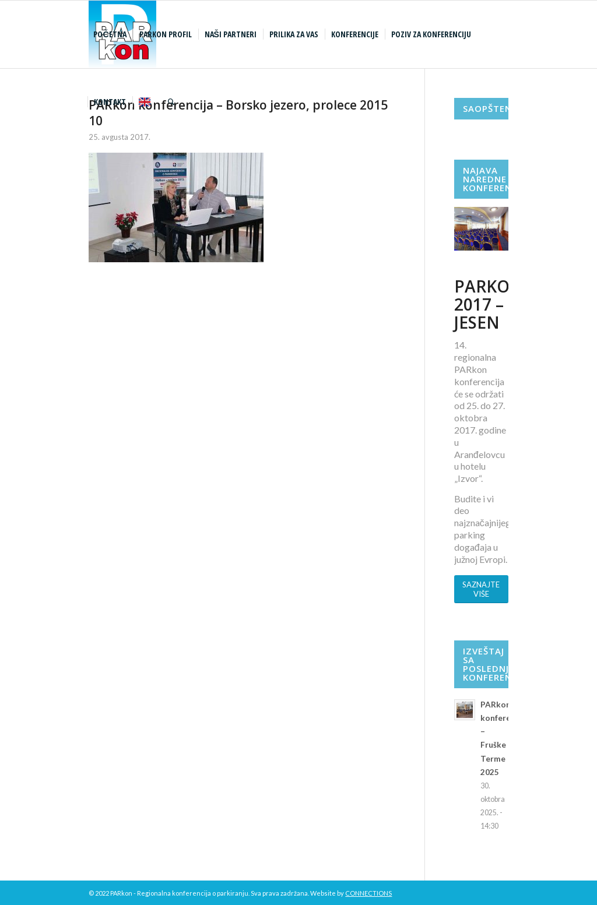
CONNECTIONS (368, 893)
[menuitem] (111, 34)
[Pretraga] (171, 102)
